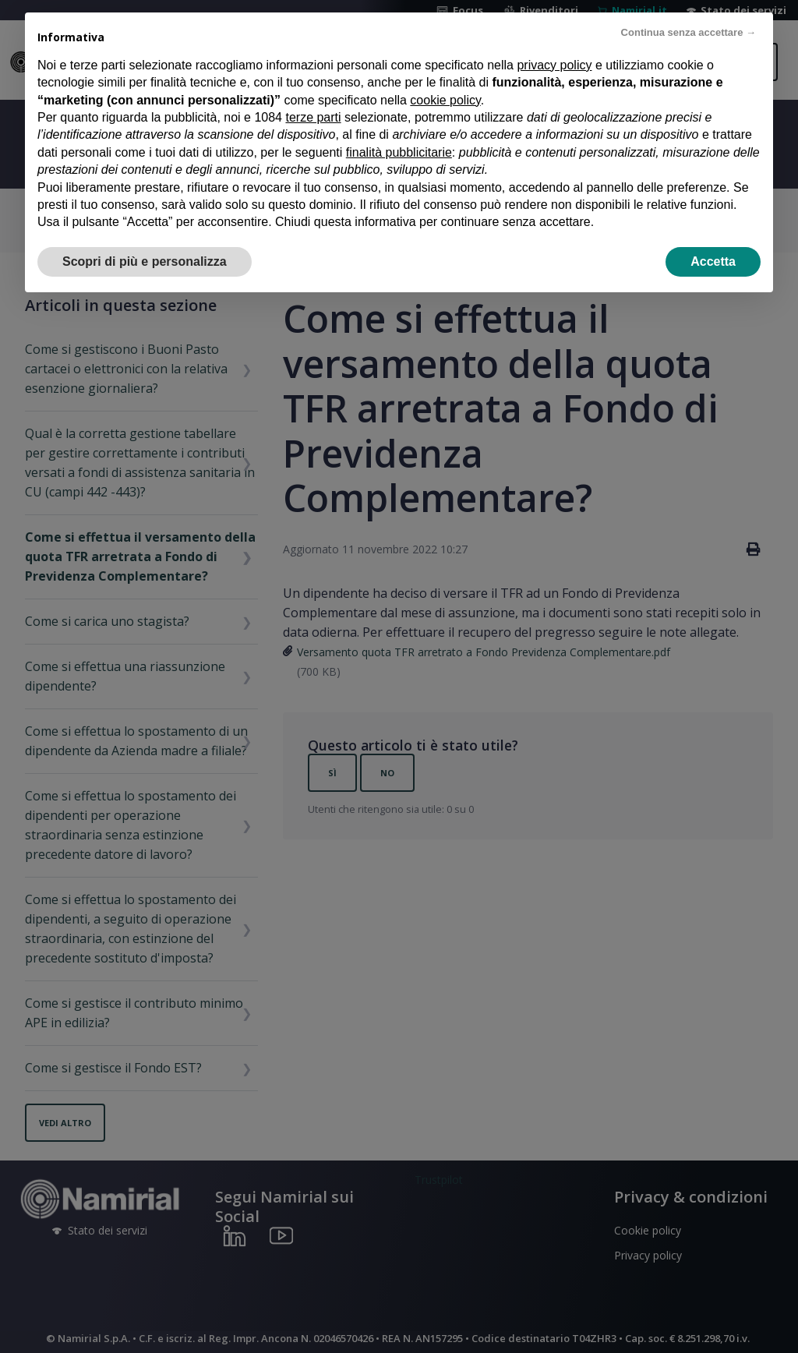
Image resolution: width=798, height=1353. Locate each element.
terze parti (313, 117)
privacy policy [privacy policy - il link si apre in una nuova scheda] (554, 65)
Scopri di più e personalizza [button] (144, 261)
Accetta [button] (713, 261)
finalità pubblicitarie (399, 152)
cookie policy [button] (445, 100)
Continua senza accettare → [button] (688, 32)
